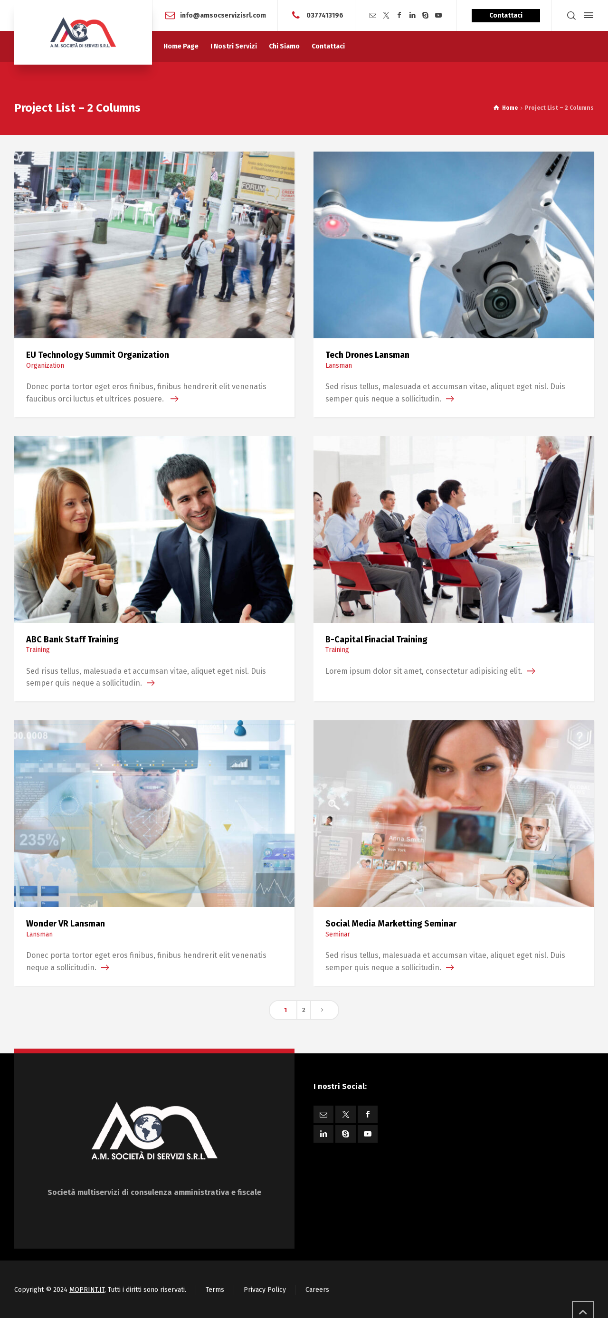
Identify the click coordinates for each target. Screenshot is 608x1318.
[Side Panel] (587, 15)
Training (38, 650)
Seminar (337, 934)
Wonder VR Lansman (65, 923)
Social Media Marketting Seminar (390, 923)
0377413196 (324, 15)
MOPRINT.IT (86, 1290)
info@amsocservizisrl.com (223, 15)
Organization (45, 366)
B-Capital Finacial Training (376, 639)
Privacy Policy (265, 1290)
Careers (317, 1290)
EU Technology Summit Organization (97, 355)
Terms (215, 1290)
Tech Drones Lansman (367, 355)
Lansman (338, 366)
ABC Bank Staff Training (72, 639)
